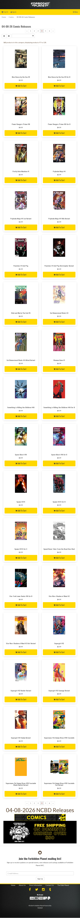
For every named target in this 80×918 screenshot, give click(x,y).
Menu (75, 12)
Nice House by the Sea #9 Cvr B (59, 77)
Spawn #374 (21, 502)
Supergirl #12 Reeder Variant (21, 690)
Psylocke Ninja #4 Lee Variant (20, 218)
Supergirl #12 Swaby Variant (21, 738)
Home (4, 17)
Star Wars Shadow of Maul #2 (59, 596)
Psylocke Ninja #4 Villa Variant (59, 218)
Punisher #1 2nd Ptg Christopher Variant (59, 266)
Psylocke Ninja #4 (59, 171)
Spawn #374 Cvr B (59, 502)
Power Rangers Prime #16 (21, 124)
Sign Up (40, 879)
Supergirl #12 (59, 643)
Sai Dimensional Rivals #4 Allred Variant (21, 360)
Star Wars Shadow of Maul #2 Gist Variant (21, 643)
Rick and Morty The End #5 (20, 313)
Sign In (13, 12)
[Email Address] (40, 873)
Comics (11, 17)
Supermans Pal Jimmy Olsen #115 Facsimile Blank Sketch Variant (21, 784)
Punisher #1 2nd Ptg (20, 266)
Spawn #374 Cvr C (20, 549)
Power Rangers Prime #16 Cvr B (59, 124)
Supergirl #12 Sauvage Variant (59, 690)
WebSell (40, 908)
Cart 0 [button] (4, 12)
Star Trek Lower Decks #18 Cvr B (20, 596)
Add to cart (20, 85)
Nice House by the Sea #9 (21, 77)
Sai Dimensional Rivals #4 (59, 313)
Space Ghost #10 (21, 454)
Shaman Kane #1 (59, 360)
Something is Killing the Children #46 (20, 407)
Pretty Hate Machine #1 (21, 171)
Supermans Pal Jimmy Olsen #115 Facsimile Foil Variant (59, 784)
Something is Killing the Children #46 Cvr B (59, 407)
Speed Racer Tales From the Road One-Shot (59, 549)
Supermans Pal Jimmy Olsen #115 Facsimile (59, 738)
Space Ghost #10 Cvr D (59, 454)
